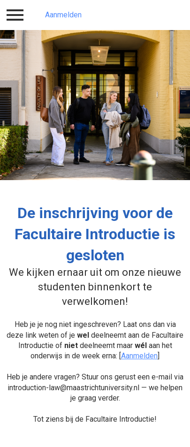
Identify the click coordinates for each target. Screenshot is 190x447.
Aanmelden (63, 14)
